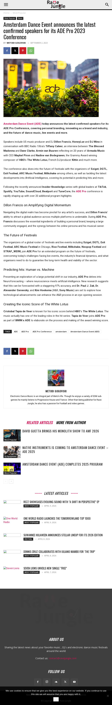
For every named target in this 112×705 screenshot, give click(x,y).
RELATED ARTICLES (39, 422)
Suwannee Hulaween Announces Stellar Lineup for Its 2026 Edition (63, 535)
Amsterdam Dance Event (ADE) (22, 123)
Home (6, 12)
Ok (56, 699)
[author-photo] (56, 386)
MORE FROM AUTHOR (71, 422)
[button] (5, 4)
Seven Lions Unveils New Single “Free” (45, 568)
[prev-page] (5, 481)
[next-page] (11, 481)
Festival (28, 539)
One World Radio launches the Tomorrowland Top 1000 (57, 518)
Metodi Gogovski (16, 42)
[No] (107, 696)
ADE (16, 331)
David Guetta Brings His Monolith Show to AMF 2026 (60, 431)
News (20, 18)
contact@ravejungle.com (63, 658)
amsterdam (61, 331)
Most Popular (19, 12)
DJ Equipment (10, 456)
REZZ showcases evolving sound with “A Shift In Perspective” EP (61, 502)
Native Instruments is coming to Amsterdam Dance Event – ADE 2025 (65, 449)
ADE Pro (25, 331)
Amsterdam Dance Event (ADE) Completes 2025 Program (62, 464)
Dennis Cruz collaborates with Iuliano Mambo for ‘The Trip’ (59, 552)
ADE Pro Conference (42, 331)
